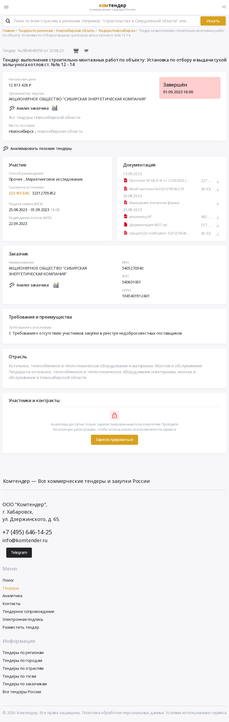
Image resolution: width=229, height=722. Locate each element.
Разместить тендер (20, 627)
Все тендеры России (21, 692)
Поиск (8, 580)
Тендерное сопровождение (28, 611)
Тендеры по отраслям (23, 668)
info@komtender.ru (25, 540)
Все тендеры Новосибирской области (44, 117)
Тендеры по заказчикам (24, 684)
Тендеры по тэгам (19, 676)
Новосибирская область (60, 131)
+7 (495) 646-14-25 (27, 532)
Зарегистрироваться (114, 439)
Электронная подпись (22, 619)
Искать (213, 21)
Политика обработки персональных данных (123, 712)
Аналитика (12, 596)
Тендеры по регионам (23, 652)
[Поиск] (7, 21)
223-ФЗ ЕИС (19, 193)
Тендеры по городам (22, 660)
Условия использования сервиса (196, 712)
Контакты (11, 603)
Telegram (19, 552)
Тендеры (10, 588)
